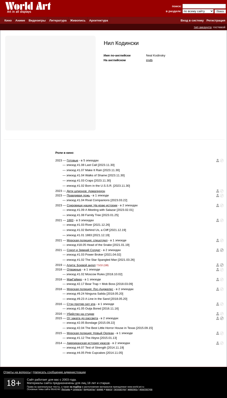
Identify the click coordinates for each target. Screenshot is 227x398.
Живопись (77, 20)
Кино (8, 20)
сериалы (77, 389)
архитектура (146, 389)
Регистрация (215, 20)
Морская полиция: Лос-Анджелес (90, 289)
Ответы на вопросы (17, 372)
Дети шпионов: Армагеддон (86, 191)
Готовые (72, 160)
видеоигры (89, 389)
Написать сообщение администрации (59, 372)
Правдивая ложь (78, 195)
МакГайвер (74, 279)
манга (109, 389)
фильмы (65, 389)
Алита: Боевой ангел (81, 265)
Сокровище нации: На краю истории (92, 205)
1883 (70, 220)
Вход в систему (192, 20)
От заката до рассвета (82, 318)
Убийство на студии (80, 314)
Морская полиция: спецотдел (87, 240)
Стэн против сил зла (81, 304)
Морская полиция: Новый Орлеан (90, 333)
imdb (149, 60)
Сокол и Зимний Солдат (83, 250)
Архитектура (98, 20)
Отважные (74, 269)
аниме (100, 389)
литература (120, 389)
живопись (133, 389)
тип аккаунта (203, 27)
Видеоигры (37, 20)
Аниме (20, 20)
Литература (58, 20)
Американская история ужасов (88, 343)
